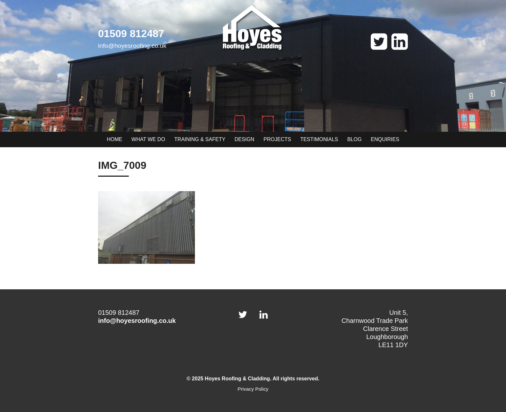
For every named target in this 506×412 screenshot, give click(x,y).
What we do (148, 139)
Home (114, 139)
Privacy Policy (253, 389)
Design (244, 139)
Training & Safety (199, 139)
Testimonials (319, 139)
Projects (277, 139)
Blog (354, 139)
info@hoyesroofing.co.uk (132, 45)
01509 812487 (131, 33)
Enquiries (385, 139)
